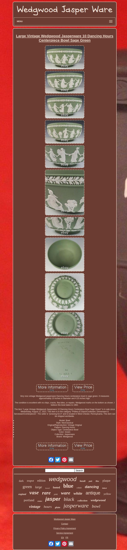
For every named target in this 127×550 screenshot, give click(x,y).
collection (82, 500)
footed (56, 487)
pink (56, 494)
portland (29, 500)
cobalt (79, 488)
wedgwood (62, 479)
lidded (104, 488)
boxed (47, 488)
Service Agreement (64, 533)
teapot (30, 480)
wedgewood (98, 500)
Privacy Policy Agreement (64, 528)
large (38, 487)
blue (68, 486)
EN (62, 537)
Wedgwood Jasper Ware (65, 519)
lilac (97, 481)
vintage (35, 507)
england (22, 494)
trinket (40, 501)
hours (48, 507)
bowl (96, 506)
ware (65, 492)
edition (41, 480)
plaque (106, 480)
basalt (82, 481)
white (78, 493)
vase (34, 492)
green (27, 486)
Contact (64, 524)
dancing (92, 487)
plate (57, 507)
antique (93, 493)
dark (21, 480)
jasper (52, 499)
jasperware (76, 506)
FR (66, 537)
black (69, 499)
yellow (107, 493)
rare (46, 492)
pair (90, 481)
